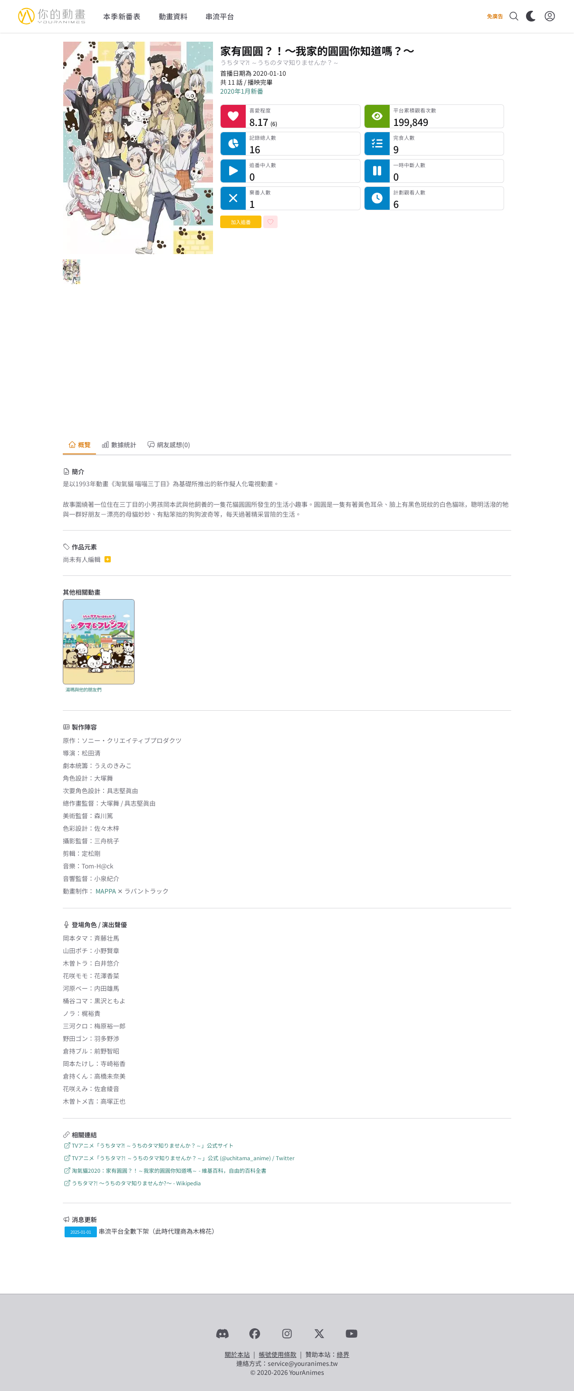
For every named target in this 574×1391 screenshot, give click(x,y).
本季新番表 (122, 16)
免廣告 (495, 16)
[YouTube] (351, 1333)
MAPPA (106, 890)
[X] (319, 1333)
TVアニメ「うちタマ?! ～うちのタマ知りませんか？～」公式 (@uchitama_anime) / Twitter (179, 1158)
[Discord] (222, 1333)
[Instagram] (287, 1333)
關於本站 (237, 1354)
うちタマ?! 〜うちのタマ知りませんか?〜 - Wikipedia (132, 1183)
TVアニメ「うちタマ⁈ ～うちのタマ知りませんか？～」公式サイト (148, 1145)
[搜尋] (514, 16)
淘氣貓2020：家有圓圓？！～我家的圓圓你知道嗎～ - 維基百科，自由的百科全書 (164, 1170)
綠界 (343, 1354)
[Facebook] (254, 1333)
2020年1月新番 (241, 90)
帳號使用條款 (277, 1354)
